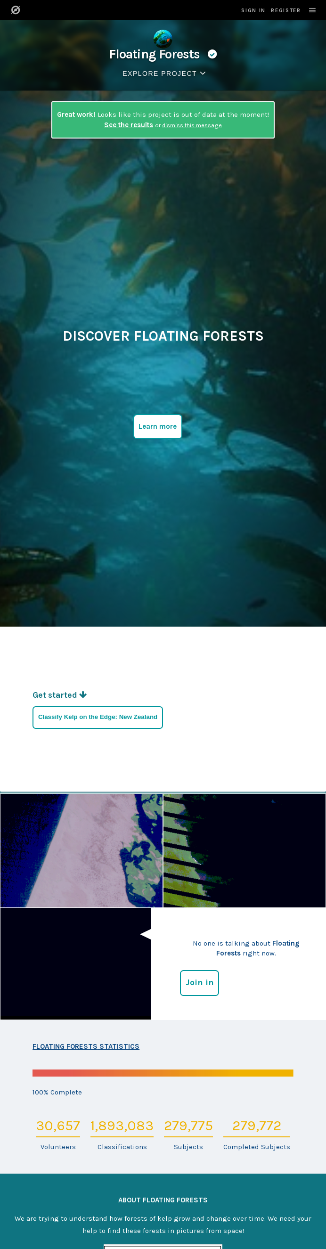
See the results (128, 125)
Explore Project (165, 73)
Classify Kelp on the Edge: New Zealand (97, 716)
